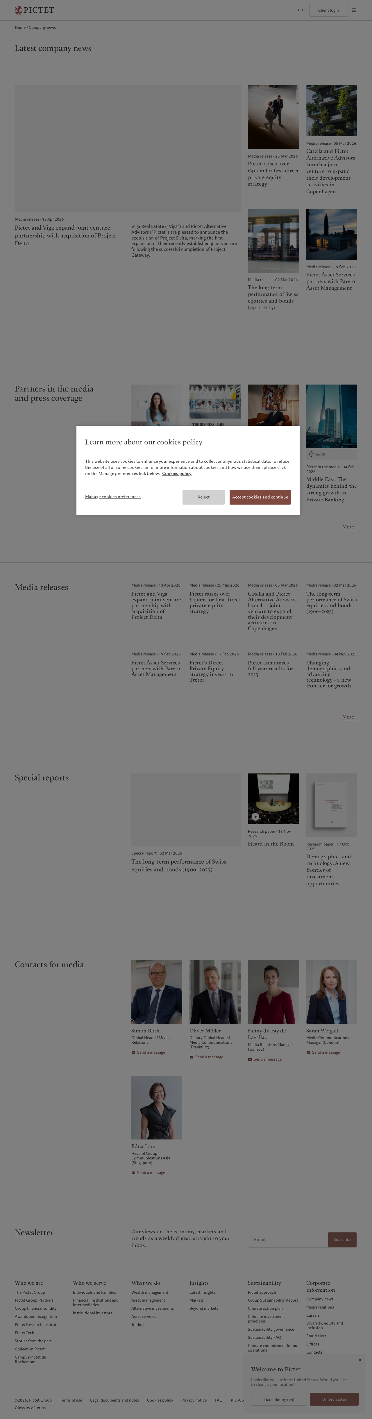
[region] (188, 470)
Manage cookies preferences (113, 497)
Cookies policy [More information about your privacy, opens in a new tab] (177, 473)
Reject (204, 497)
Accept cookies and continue (260, 497)
